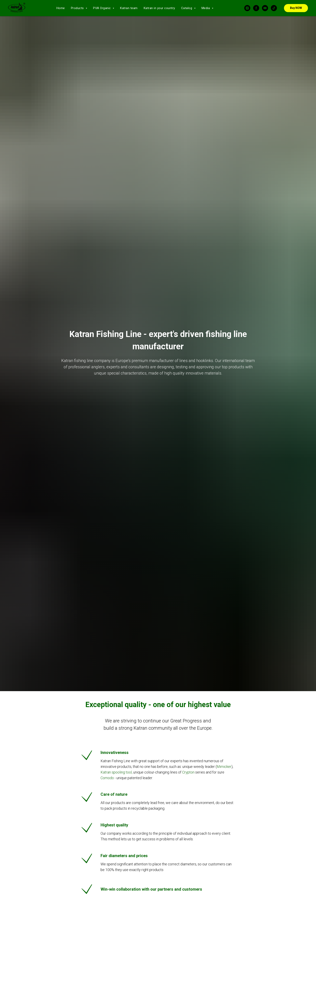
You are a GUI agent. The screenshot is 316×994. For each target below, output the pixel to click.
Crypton (188, 772)
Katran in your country (159, 8)
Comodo (108, 778)
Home (60, 8)
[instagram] (247, 8)
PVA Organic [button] (102, 8)
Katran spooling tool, (116, 772)
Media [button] (206, 8)
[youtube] (265, 8)
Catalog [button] (187, 8)
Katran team (129, 8)
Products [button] (78, 8)
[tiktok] (274, 8)
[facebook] (256, 8)
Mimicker (224, 766)
